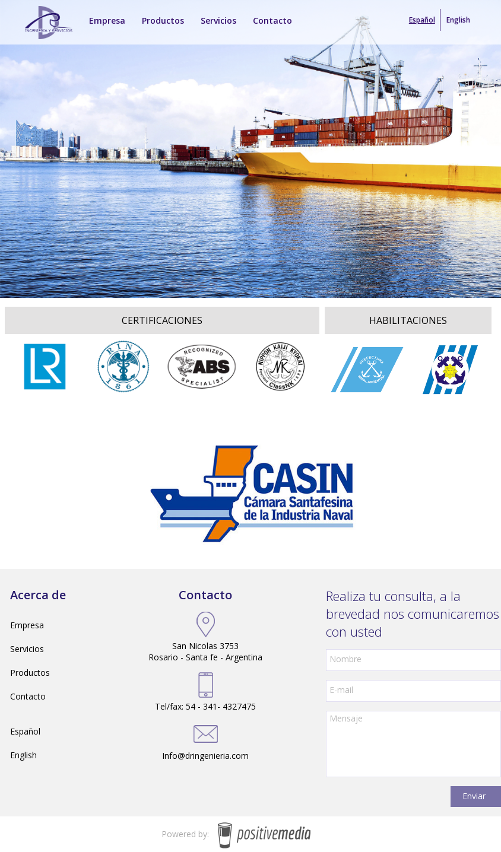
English (458, 20)
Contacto (28, 696)
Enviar (474, 796)
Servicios (27, 648)
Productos (30, 672)
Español (25, 731)
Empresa (27, 625)
